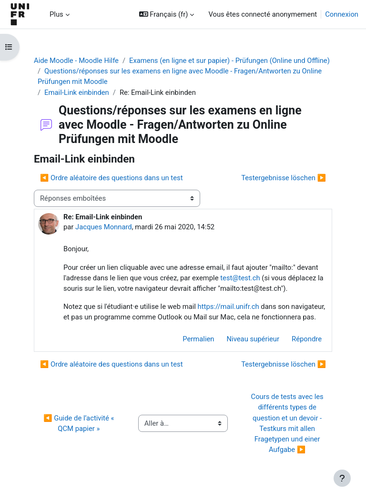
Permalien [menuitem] (198, 339)
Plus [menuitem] (56, 14)
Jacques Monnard (103, 227)
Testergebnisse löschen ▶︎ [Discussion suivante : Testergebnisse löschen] (283, 178)
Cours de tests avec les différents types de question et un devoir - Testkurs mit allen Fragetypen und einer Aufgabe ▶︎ (288, 423)
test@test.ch (240, 278)
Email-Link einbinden (76, 92)
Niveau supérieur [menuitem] (253, 339)
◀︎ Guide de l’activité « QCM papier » (79, 423)
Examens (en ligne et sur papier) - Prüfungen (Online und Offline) (229, 60)
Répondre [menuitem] (307, 339)
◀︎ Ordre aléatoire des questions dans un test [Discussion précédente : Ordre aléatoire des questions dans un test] (111, 178)
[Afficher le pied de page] (342, 478)
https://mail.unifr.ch (228, 306)
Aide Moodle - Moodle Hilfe (76, 60)
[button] (167, 14)
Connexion (341, 14)
